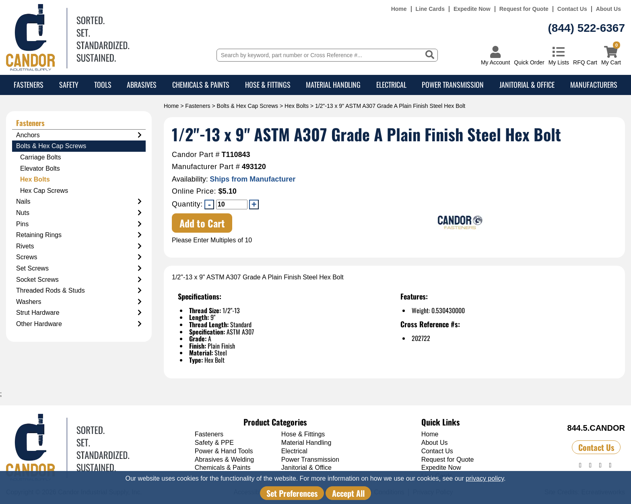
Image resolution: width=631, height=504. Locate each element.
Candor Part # (196, 155)
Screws (79, 257)
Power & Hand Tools (224, 451)
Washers (79, 302)
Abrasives (142, 84)
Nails (79, 201)
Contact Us (572, 9)
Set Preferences (292, 493)
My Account (495, 62)
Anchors (79, 135)
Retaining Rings (79, 235)
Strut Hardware (79, 312)
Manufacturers (593, 84)
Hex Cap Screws (44, 190)
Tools (102, 84)
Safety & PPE (214, 442)
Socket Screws (79, 279)
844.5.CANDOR (596, 427)
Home (399, 9)
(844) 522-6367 (586, 28)
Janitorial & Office (527, 84)
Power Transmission (453, 84)
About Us (608, 9)
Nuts (79, 213)
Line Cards (430, 9)
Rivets (79, 246)
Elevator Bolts (40, 168)
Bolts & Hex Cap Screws (247, 106)
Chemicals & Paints (200, 84)
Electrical (391, 84)
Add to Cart (202, 223)
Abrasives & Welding (224, 459)
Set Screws (79, 268)
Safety (68, 84)
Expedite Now (472, 9)
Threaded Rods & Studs (79, 290)
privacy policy (485, 478)
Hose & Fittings (268, 84)
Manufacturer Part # (206, 167)
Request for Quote (524, 9)
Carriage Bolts (40, 157)
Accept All (348, 493)
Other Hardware (79, 324)
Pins (79, 224)
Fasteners (28, 84)
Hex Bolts (297, 106)
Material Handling (333, 84)
